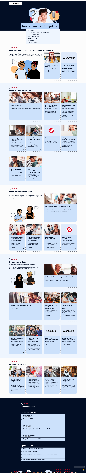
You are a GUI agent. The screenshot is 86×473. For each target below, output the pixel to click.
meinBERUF (16, 5)
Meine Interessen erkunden (34, 35)
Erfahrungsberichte (32, 39)
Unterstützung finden (33, 37)
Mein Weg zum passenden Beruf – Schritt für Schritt (39, 31)
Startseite (11, 5)
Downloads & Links (33, 41)
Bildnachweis (80, 466)
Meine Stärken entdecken (34, 33)
